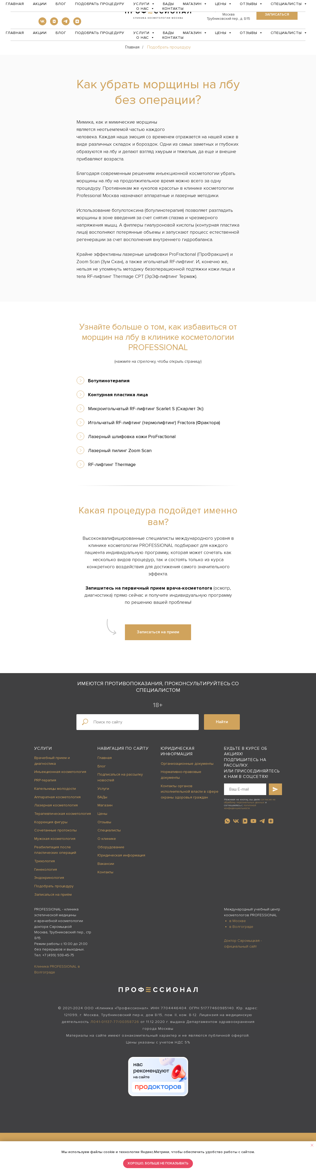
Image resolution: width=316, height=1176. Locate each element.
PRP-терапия (45, 780)
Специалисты (109, 830)
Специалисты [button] (287, 33)
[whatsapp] (227, 821)
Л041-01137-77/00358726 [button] (114, 1022)
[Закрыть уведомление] (312, 1145)
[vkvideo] (54, 24)
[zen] (77, 24)
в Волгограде (241, 926)
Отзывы (104, 822)
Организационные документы (187, 763)
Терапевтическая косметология (62, 813)
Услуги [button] (142, 33)
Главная (15, 33)
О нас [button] (143, 37)
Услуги (43, 748)
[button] (277, 14)
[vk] (42, 24)
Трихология (44, 861)
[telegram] (66, 24)
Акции (40, 33)
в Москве (237, 921)
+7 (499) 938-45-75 (58, 955)
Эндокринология (49, 877)
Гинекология (45, 869)
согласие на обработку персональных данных (249, 801)
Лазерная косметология (56, 805)
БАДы (168, 33)
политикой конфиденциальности (240, 807)
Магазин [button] (193, 33)
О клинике (107, 838)
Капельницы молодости (55, 788)
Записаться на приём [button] (53, 894)
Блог (61, 33)
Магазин (105, 805)
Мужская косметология (54, 838)
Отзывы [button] (249, 33)
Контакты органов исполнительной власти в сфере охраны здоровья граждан (189, 792)
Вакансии (106, 863)
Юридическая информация (121, 855)
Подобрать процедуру (99, 33)
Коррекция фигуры (50, 822)
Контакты (173, 37)
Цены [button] (221, 33)
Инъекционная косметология (60, 772)
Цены (102, 813)
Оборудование (111, 847)
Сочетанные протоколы (55, 830)
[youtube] (253, 821)
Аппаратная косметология (57, 797)
